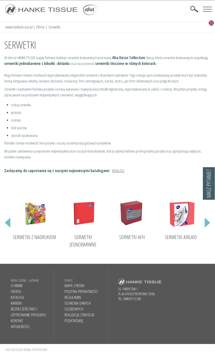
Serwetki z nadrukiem (34, 236)
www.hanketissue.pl (19, 27)
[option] (34, 219)
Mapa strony (75, 285)
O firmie (17, 285)
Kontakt (17, 320)
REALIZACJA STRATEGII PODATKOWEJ (79, 317)
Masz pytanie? (209, 183)
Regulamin (73, 297)
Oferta (40, 27)
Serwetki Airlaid (181, 236)
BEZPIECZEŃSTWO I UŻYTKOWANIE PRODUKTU (28, 311)
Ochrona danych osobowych (78, 306)
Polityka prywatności (81, 291)
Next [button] (207, 225)
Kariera (16, 303)
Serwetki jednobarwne (83, 240)
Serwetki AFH (132, 236)
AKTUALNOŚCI (20, 326)
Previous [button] (7, 225)
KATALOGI (118, 170)
